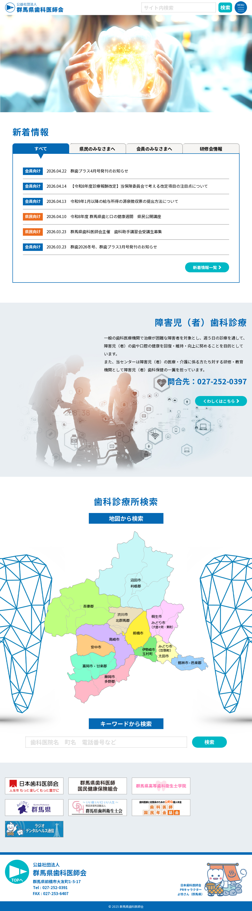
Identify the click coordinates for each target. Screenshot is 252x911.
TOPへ (17, 880)
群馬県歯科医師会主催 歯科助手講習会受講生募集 (116, 231)
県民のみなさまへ (97, 148)
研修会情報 (211, 148)
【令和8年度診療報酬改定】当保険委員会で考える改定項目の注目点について (139, 186)
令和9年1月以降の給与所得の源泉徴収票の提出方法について (124, 201)
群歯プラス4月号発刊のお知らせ (99, 171)
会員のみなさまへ (154, 148)
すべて (40, 148)
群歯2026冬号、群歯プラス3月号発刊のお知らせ (113, 247)
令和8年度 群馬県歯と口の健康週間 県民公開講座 (115, 216)
